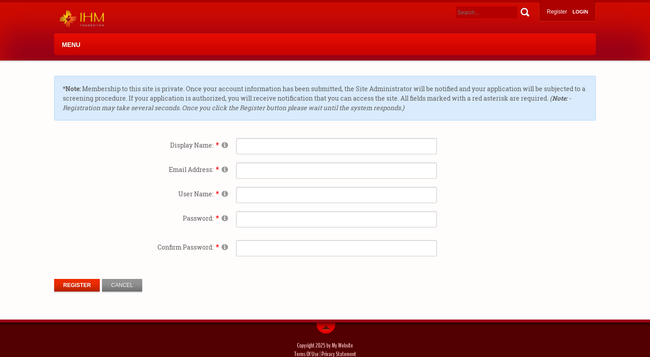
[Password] (336, 219)
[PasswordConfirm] (336, 248)
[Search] (486, 12)
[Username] (336, 195)
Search (524, 12)
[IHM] (79, 18)
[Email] (336, 170)
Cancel (122, 285)
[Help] (225, 144)
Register (557, 11)
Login (580, 11)
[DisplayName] (336, 146)
